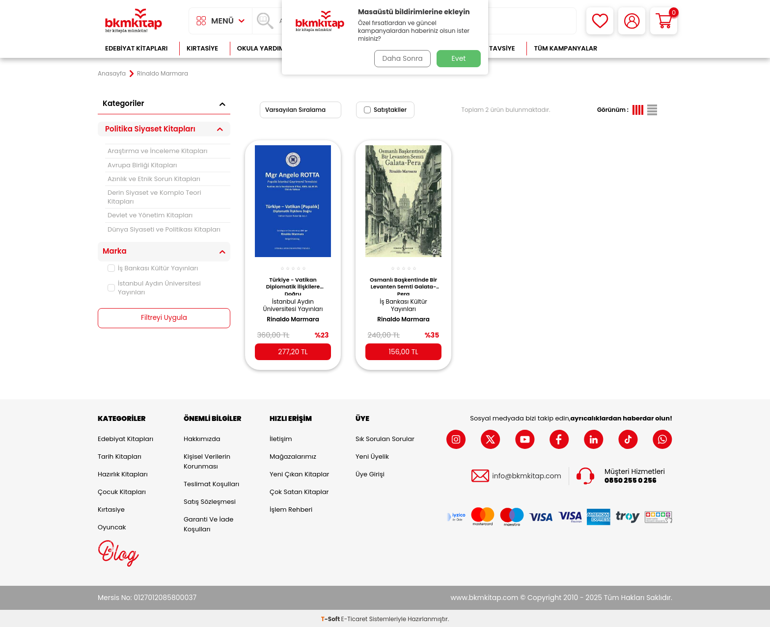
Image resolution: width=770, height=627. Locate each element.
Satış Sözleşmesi (210, 500)
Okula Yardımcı (264, 48)
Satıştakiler (385, 109)
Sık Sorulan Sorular (385, 437)
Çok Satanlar (640, 48)
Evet (459, 58)
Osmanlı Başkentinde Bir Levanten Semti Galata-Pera (403, 281)
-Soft (331, 617)
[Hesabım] (631, 20)
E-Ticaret (354, 617)
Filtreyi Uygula (164, 318)
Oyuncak (112, 525)
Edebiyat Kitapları (136, 48)
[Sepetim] (663, 20)
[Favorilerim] (599, 20)
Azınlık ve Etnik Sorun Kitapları (154, 178)
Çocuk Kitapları (122, 490)
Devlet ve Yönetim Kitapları (150, 215)
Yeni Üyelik (372, 455)
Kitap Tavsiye (492, 48)
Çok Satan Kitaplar (299, 490)
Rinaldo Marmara (293, 315)
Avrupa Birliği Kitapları (142, 165)
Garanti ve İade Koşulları (208, 522)
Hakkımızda (202, 437)
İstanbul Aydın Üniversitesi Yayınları (154, 287)
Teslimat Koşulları (211, 482)
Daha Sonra (401, 58)
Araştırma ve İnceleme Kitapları (157, 151)
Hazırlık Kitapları (123, 472)
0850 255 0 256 (631, 479)
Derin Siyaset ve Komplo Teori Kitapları (154, 197)
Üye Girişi (370, 472)
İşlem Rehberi (291, 508)
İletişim (281, 437)
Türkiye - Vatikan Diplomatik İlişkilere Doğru (293, 281)
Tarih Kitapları (119, 455)
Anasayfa (112, 74)
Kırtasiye (202, 48)
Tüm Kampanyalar (565, 48)
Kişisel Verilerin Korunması (207, 460)
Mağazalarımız (293, 455)
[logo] (133, 20)
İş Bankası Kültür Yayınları (153, 268)
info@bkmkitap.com (526, 474)
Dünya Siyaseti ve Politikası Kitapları (164, 229)
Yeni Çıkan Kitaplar (299, 472)
